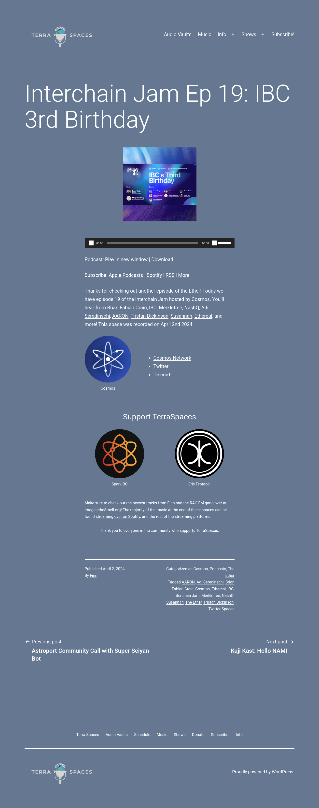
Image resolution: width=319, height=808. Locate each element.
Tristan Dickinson (149, 316)
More (183, 275)
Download (162, 259)
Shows (249, 34)
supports (187, 530)
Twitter (161, 366)
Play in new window (126, 259)
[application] (160, 243)
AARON (120, 316)
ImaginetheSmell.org (103, 510)
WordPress (282, 771)
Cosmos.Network (172, 358)
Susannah (181, 316)
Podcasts (218, 569)
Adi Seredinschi (209, 582)
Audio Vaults (177, 34)
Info (222, 34)
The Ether (193, 602)
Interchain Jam (187, 595)
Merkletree (170, 308)
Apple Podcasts (126, 275)
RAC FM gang (202, 503)
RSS (170, 275)
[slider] (152, 243)
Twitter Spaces (221, 609)
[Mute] (214, 243)
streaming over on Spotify (118, 516)
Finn (171, 503)
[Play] (91, 243)
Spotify (154, 275)
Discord (161, 375)
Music (204, 34)
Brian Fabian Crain (127, 308)
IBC (153, 308)
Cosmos (201, 299)
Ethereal (203, 316)
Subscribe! (282, 34)
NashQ (191, 308)
